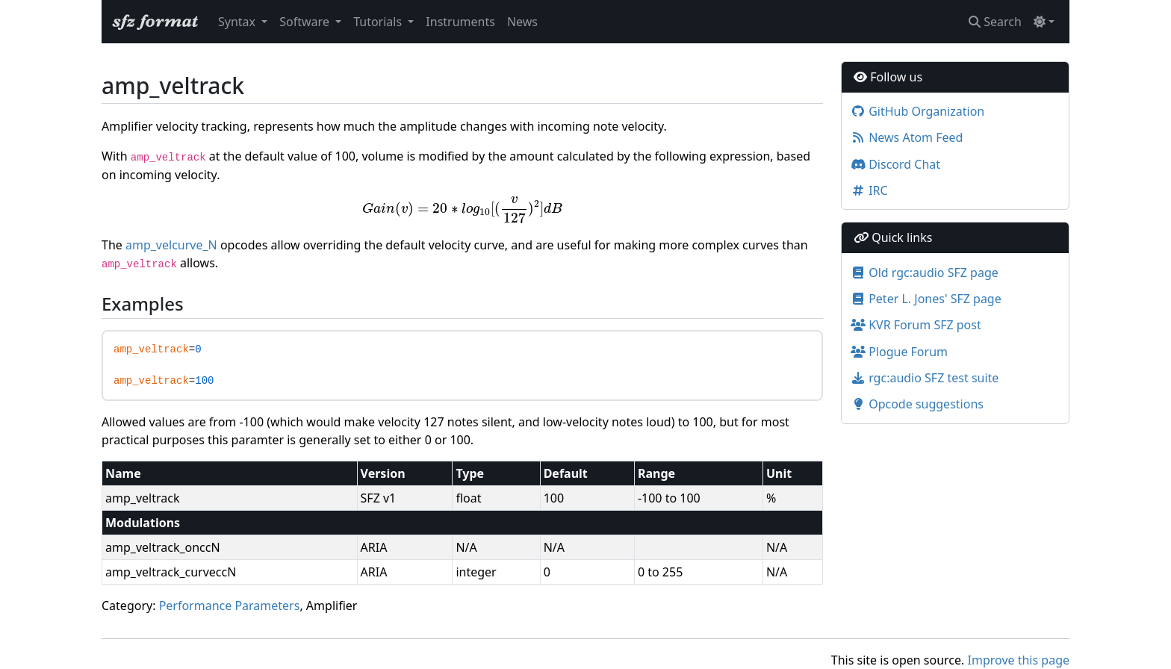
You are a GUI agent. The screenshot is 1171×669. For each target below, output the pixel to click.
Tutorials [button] (379, 21)
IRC (869, 190)
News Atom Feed (907, 137)
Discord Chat (895, 164)
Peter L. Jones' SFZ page (926, 298)
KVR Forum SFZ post (916, 325)
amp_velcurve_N (171, 245)
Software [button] (305, 21)
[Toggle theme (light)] (1044, 22)
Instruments (460, 21)
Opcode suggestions (917, 404)
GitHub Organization (917, 111)
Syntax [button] (238, 21)
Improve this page (1018, 660)
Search (995, 21)
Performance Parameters (229, 605)
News (522, 21)
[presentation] (462, 210)
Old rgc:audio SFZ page (924, 272)
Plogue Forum (899, 351)
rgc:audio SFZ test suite (924, 378)
